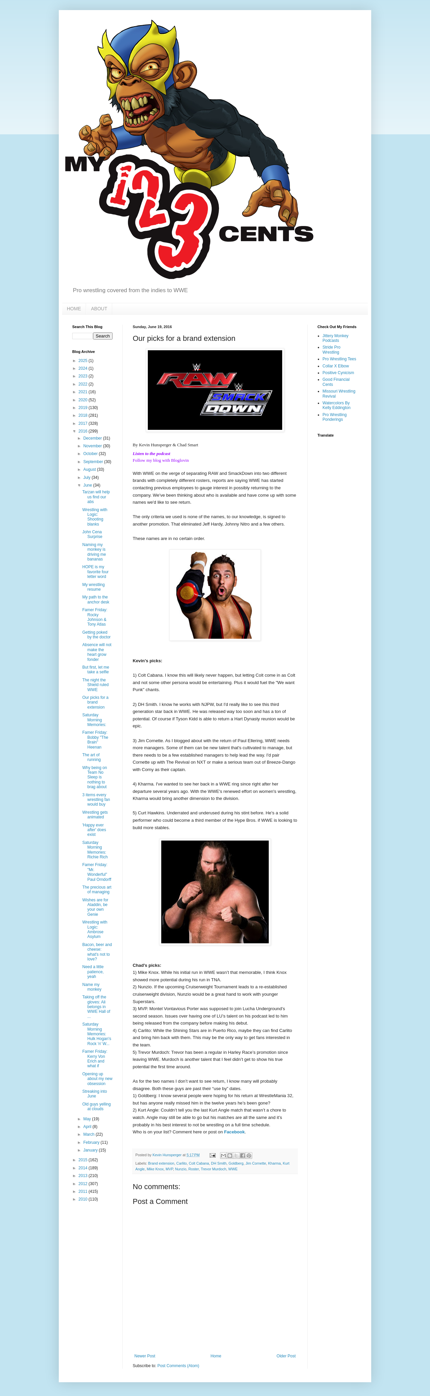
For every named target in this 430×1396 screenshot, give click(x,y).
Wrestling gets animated (95, 814)
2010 (84, 1199)
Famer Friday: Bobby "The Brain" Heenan (95, 739)
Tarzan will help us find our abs (96, 497)
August (90, 469)
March (89, 1134)
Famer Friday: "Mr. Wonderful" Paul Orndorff (96, 872)
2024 (84, 368)
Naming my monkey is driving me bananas (94, 551)
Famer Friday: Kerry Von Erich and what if (95, 1058)
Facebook (234, 1131)
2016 (84, 431)
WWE (233, 1169)
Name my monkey (91, 987)
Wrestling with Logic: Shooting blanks (94, 517)
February (91, 1142)
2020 (84, 400)
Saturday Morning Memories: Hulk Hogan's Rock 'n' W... (96, 1034)
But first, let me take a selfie (95, 669)
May (87, 1119)
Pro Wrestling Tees (339, 359)
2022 (84, 384)
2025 (84, 360)
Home (216, 1356)
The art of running (91, 757)
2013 (84, 1175)
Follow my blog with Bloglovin (161, 460)
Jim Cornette (256, 1163)
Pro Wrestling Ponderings (334, 417)
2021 (84, 392)
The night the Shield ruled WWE (95, 685)
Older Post (286, 1356)
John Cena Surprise (92, 534)
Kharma (274, 1163)
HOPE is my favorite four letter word (95, 572)
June (88, 485)
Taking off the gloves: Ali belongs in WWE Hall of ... (96, 1007)
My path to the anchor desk (95, 599)
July (87, 477)
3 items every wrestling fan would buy (96, 800)
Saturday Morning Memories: (94, 720)
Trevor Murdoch (213, 1169)
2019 (84, 407)
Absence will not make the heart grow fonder (97, 652)
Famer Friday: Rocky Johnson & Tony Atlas (95, 617)
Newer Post (144, 1356)
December (93, 438)
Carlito (181, 1163)
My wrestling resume (93, 587)
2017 (84, 423)
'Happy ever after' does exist (94, 830)
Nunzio (180, 1169)
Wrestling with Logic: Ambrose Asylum (94, 929)
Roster (193, 1169)
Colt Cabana (199, 1163)
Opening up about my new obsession (97, 1079)
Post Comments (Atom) (178, 1365)
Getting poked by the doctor (96, 634)
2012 (84, 1183)
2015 (84, 1160)
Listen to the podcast (151, 453)
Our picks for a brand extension (95, 702)
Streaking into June (94, 1093)
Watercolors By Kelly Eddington (336, 405)
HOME (74, 308)
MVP (169, 1169)
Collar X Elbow (335, 366)
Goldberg (235, 1163)
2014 (84, 1168)
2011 (84, 1191)
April (87, 1126)
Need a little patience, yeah (93, 971)
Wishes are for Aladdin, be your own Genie (95, 907)
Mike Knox (155, 1169)
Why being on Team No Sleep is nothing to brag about (94, 777)
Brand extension (161, 1163)
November (93, 446)
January (91, 1150)
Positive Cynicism (338, 372)
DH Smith (218, 1163)
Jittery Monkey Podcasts (335, 338)
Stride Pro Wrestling (331, 349)
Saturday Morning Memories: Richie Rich (95, 849)
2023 (84, 376)
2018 (84, 415)
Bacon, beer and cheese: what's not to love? (97, 951)
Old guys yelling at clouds (96, 1106)
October (91, 453)
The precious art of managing (97, 889)
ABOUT (99, 308)
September (93, 461)
